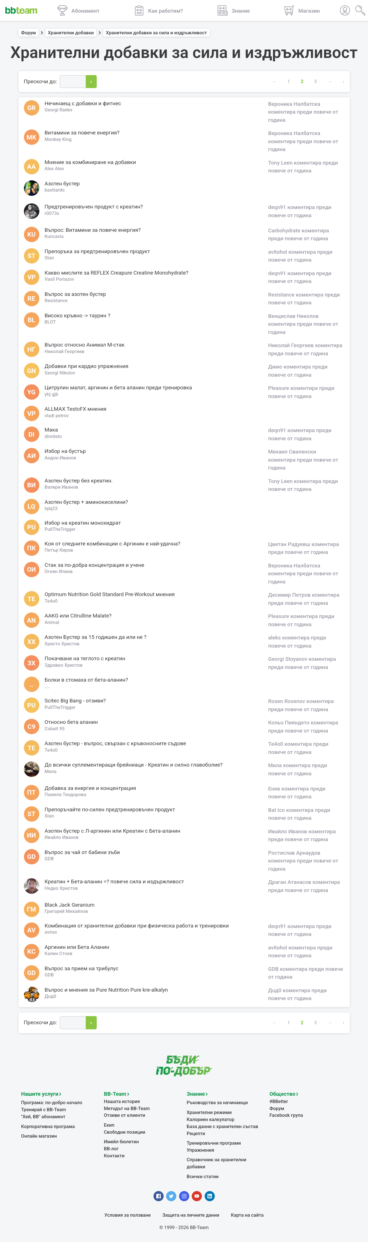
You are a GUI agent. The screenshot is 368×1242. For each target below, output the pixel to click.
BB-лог (111, 1148)
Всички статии (202, 1176)
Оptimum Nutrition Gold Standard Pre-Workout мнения (110, 594)
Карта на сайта (247, 1215)
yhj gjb (51, 394)
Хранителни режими (209, 1112)
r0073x (52, 213)
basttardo (55, 190)
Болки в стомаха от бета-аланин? (86, 680)
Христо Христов (62, 643)
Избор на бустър (65, 451)
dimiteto (53, 436)
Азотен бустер (62, 183)
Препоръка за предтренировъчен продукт (97, 251)
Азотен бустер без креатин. (79, 480)
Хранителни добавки (71, 32)
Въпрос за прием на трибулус (82, 968)
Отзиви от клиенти (124, 1115)
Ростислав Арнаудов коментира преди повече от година (303, 861)
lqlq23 (51, 508)
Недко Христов (61, 888)
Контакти (114, 1155)
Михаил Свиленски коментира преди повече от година (303, 459)
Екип (109, 1125)
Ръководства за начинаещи (217, 1102)
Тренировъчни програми (214, 1143)
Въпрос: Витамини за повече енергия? (93, 230)
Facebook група (286, 1115)
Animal (52, 622)
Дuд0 (50, 996)
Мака (51, 429)
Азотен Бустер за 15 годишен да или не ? (96, 637)
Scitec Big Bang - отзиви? (75, 700)
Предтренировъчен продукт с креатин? (94, 206)
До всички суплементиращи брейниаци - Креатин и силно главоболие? (134, 765)
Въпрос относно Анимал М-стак (85, 345)
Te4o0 (51, 601)
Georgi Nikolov (60, 373)
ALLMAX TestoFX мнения (76, 409)
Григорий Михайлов (66, 911)
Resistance (56, 300)
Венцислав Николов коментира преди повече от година (303, 324)
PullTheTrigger (60, 529)
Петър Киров (59, 550)
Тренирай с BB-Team (43, 1109)
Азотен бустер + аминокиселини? (86, 502)
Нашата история (122, 1101)
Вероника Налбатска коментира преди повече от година (303, 112)
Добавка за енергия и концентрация (90, 788)
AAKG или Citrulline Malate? (78, 615)
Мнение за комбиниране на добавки (90, 162)
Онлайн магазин (39, 1136)
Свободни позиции (124, 1132)
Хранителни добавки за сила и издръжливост (156, 32)
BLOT (50, 322)
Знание (196, 1094)
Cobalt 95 (55, 728)
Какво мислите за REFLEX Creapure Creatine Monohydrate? (117, 272)
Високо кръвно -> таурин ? (77, 315)
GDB (49, 858)
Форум (28, 32)
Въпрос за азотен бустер (75, 294)
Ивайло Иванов (62, 837)
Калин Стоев (59, 953)
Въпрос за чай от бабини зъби (82, 852)
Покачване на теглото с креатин (85, 658)
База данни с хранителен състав (222, 1126)
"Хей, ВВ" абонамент (43, 1116)
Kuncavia (54, 236)
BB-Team (115, 1094)
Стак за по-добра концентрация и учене (95, 565)
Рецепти (196, 1133)
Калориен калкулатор (210, 1119)
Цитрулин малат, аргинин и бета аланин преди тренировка (118, 387)
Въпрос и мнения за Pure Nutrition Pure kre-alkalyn (106, 990)
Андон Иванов (60, 458)
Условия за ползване (127, 1215)
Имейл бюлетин (121, 1141)
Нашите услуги (39, 1094)
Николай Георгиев (65, 351)
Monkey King (58, 139)
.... (47, 686)
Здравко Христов (64, 665)
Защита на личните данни (190, 1215)
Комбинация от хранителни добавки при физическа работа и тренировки (137, 925)
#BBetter (279, 1101)
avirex (51, 932)
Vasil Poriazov (59, 279)
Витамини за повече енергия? (82, 132)
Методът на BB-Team (127, 1108)
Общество (282, 1094)
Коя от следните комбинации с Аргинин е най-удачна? (112, 543)
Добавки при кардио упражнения (86, 366)
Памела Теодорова (65, 794)
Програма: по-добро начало (51, 1102)
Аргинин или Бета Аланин (77, 947)
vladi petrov (57, 415)
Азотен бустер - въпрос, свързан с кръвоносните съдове (115, 743)
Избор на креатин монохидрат (83, 523)
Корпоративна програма (48, 1126)
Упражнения (200, 1150)
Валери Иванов (61, 487)
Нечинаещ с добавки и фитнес (83, 103)
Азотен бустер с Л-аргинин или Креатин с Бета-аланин (112, 831)
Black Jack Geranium (70, 905)
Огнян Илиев (59, 571)
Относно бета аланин (71, 722)
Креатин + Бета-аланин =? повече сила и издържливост (114, 881)
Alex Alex (54, 168)
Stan (49, 257)
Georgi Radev (59, 110)
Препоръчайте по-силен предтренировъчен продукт (110, 809)
